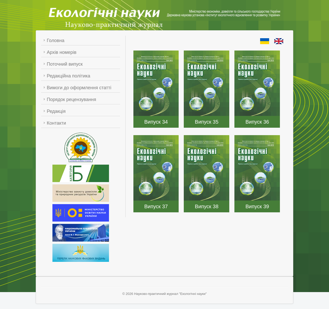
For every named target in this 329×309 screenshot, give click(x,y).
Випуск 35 (206, 122)
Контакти (56, 123)
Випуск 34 (156, 122)
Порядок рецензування (71, 99)
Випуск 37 (156, 206)
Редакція (56, 111)
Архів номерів (61, 52)
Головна (55, 40)
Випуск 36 (257, 122)
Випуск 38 (206, 206)
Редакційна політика (68, 75)
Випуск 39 (257, 206)
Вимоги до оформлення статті (79, 87)
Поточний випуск (65, 64)
